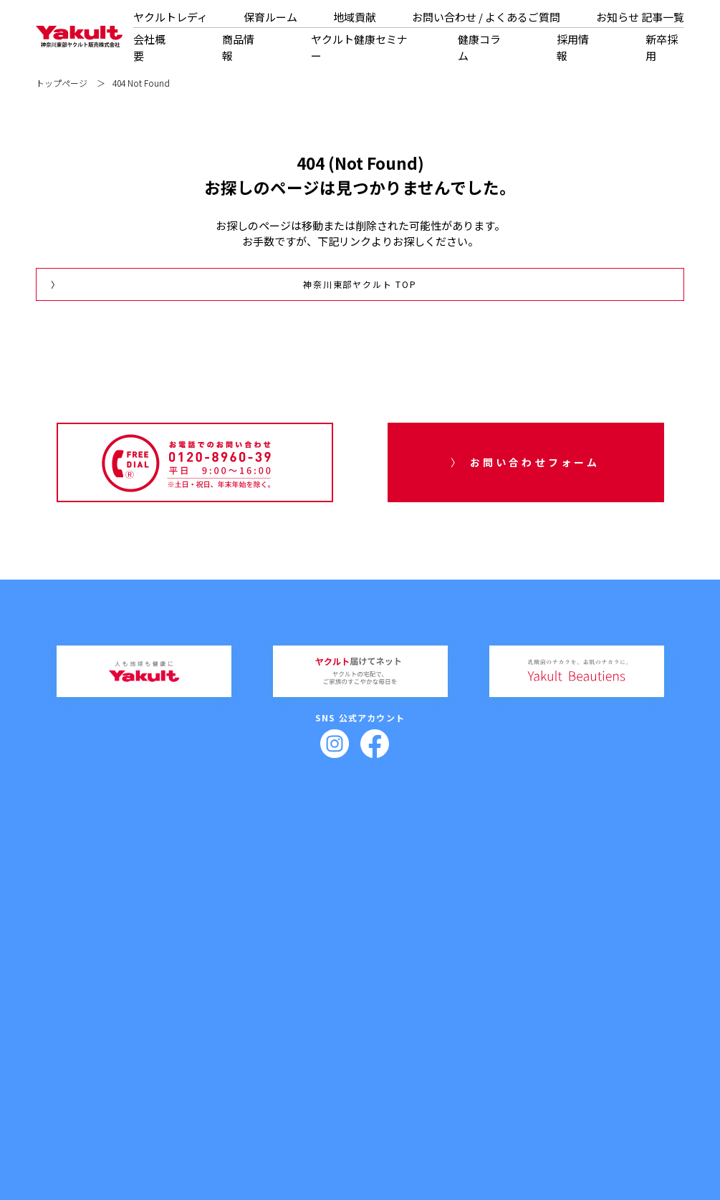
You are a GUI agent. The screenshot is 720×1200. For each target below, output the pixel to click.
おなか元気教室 (310, 1052)
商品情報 (238, 47)
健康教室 (299, 1063)
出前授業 (292, 1040)
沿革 (139, 1052)
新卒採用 (459, 1021)
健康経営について (160, 1086)
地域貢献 (354, 16)
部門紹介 (146, 1063)
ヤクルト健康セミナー (359, 47)
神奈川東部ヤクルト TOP (360, 284)
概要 (139, 1040)
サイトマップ (587, 1132)
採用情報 (459, 997)
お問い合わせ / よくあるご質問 (486, 16)
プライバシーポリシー (462, 1132)
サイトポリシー (530, 1132)
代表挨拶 (146, 1017)
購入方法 (222, 1040)
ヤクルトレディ (170, 16)
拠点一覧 (146, 1075)
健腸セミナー (299, 1017)
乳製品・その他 (233, 1017)
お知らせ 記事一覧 (640, 16)
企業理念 (146, 1029)
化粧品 (219, 1029)
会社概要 (144, 997)
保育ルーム (270, 16)
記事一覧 (591, 1029)
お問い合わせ (598, 997)
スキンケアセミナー (310, 1029)
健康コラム (479, 47)
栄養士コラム (406, 1017)
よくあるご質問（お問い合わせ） (630, 1017)
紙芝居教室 (303, 1075)
